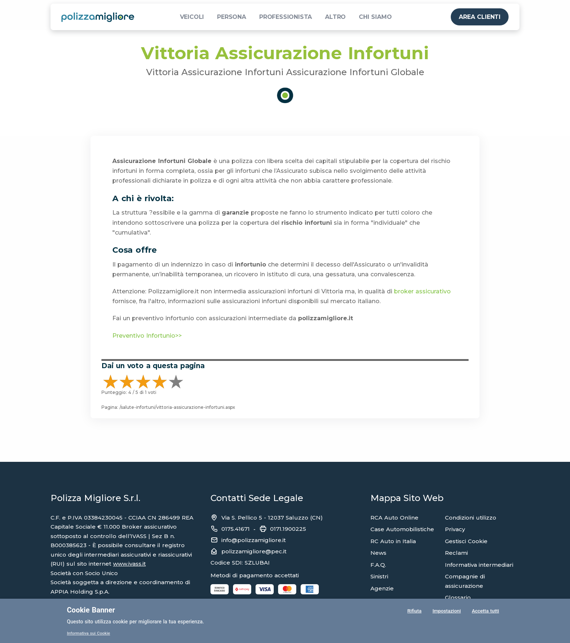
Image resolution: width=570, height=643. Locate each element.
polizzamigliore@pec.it (253, 551)
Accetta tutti (485, 612)
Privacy (455, 529)
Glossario (458, 597)
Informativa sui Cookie (89, 633)
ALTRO (335, 16)
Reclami (456, 552)
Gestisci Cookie (466, 541)
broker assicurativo (422, 291)
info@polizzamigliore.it (253, 540)
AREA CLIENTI (480, 16)
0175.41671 (235, 528)
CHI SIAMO (375, 16)
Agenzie (382, 588)
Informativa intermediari (479, 564)
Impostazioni (446, 612)
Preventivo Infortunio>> (147, 335)
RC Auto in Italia (393, 541)
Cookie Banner (91, 610)
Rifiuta (413, 612)
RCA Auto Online (394, 517)
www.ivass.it (129, 563)
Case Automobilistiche (402, 529)
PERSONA (231, 16)
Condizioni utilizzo (470, 517)
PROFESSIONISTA (285, 16)
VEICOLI (192, 16)
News (378, 552)
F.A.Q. (378, 564)
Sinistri (379, 576)
